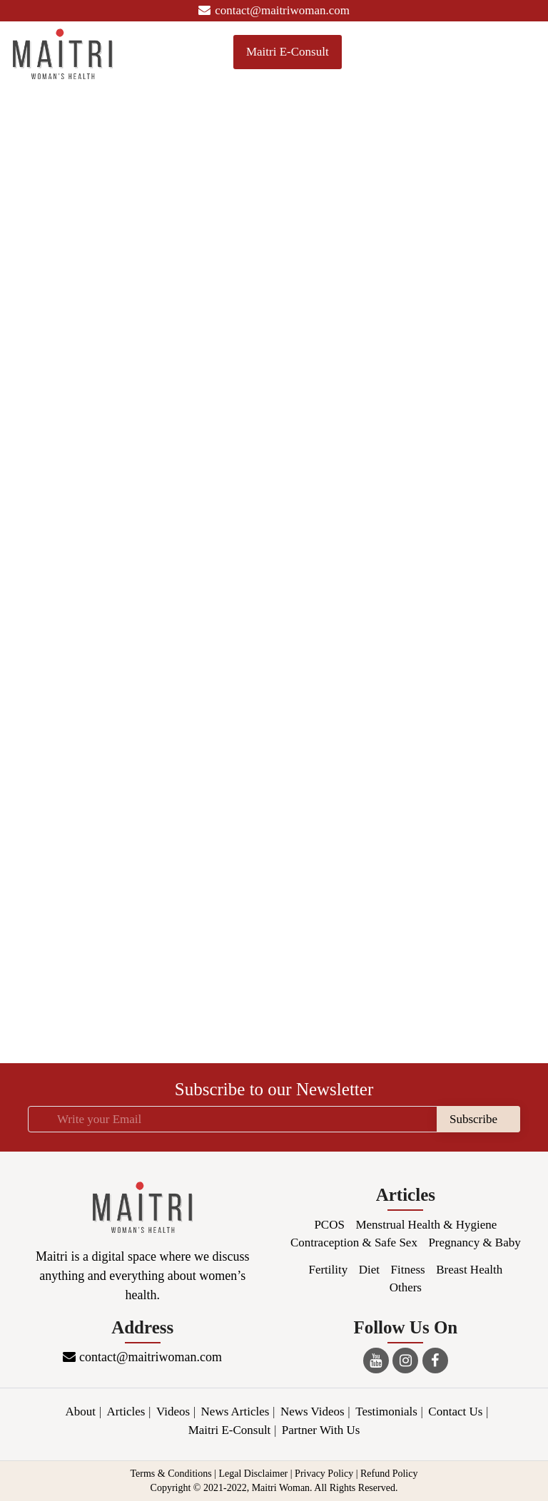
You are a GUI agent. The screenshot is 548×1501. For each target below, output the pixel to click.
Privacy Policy (324, 1473)
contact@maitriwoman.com (274, 10)
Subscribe (473, 1119)
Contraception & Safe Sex (353, 1242)
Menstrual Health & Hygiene (426, 1224)
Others (406, 1287)
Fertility (327, 1269)
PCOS (329, 1224)
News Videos (312, 1411)
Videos (173, 1411)
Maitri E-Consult (287, 51)
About (81, 1411)
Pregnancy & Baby (474, 1242)
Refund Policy (389, 1473)
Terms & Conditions (171, 1473)
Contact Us (455, 1411)
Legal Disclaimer (253, 1473)
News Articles (235, 1411)
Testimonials (386, 1411)
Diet (369, 1269)
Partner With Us (321, 1430)
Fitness (408, 1269)
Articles (126, 1411)
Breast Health (469, 1269)
